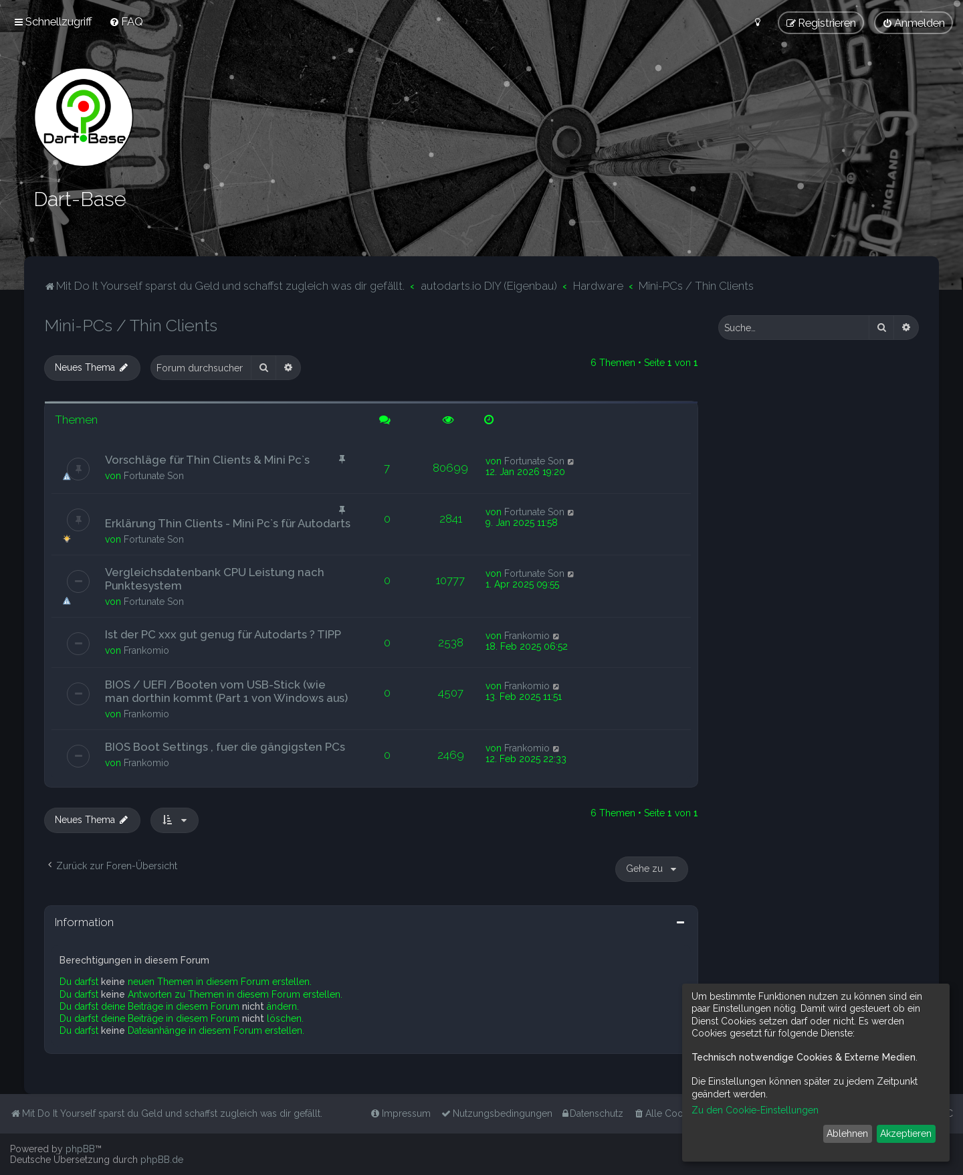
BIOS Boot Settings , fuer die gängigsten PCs (225, 746)
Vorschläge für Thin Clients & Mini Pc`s (207, 459)
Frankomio (146, 649)
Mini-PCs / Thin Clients (130, 325)
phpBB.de (161, 1159)
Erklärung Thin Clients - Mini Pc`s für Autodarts (227, 522)
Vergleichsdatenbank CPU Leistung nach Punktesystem (214, 578)
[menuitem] (126, 21)
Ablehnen (847, 1133)
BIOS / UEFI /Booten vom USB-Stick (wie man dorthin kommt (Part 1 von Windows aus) (226, 691)
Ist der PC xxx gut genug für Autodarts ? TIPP (223, 633)
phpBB (80, 1149)
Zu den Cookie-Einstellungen (755, 1110)
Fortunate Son (154, 475)
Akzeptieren (906, 1133)
